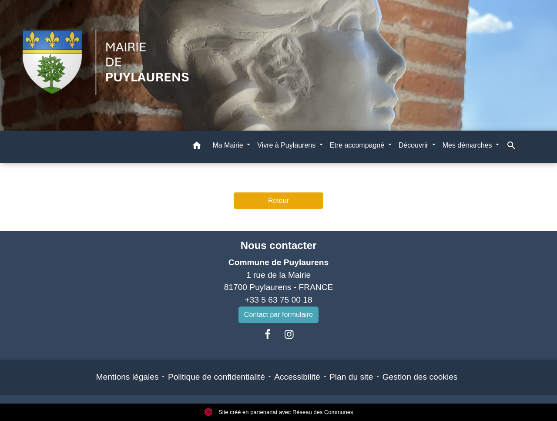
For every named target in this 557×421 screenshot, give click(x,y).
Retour (278, 200)
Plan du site (351, 376)
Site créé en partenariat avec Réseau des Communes (278, 412)
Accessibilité (297, 376)
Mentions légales (127, 376)
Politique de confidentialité (216, 376)
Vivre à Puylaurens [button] (287, 145)
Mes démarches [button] (468, 145)
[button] (197, 147)
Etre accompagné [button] (358, 145)
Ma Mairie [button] (228, 145)
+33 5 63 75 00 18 (278, 299)
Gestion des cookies (420, 376)
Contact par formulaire (278, 314)
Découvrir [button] (414, 145)
